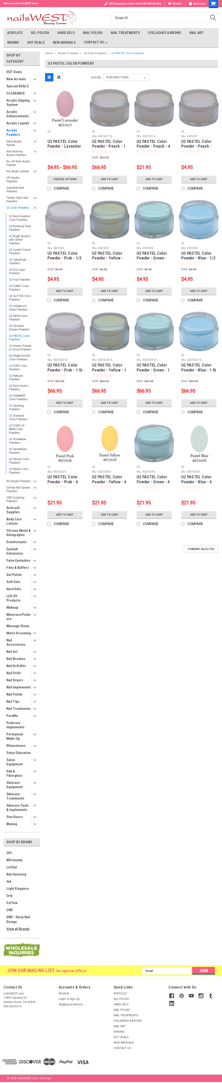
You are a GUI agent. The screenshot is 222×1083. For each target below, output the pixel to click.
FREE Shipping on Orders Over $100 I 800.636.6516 (132, 3)
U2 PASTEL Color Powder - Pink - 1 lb (64, 367)
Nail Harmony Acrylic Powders (16, 153)
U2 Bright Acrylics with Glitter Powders (20, 239)
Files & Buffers (17, 567)
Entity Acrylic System (14, 143)
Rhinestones (15, 746)
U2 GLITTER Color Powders (20, 297)
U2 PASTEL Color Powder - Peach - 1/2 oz (196, 146)
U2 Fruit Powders (19, 279)
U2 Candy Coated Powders (19, 251)
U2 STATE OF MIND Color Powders (17, 429)
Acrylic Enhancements (17, 114)
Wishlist (175, 3)
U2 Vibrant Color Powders (19, 460)
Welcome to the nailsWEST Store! (21, 3)
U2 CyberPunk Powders (17, 261)
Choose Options (65, 179)
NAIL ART (197, 33)
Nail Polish (14, 694)
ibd (8, 881)
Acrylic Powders (13, 132)
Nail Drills (13, 673)
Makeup (12, 607)
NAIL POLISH (92, 33)
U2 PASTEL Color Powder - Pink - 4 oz (62, 481)
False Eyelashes (18, 560)
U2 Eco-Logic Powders (17, 271)
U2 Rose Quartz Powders (18, 387)
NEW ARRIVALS (64, 42)
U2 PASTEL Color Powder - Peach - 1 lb (109, 146)
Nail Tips (12, 701)
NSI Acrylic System (17, 171)
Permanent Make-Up (14, 736)
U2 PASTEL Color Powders (19, 337)
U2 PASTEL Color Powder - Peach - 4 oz (153, 146)
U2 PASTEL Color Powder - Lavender (64, 144)
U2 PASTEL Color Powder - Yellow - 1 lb (109, 370)
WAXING (13, 42)
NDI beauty (14, 860)
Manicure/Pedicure (18, 616)
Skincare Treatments (15, 796)
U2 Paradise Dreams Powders (19, 327)
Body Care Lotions (14, 521)
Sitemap (45, 1078)
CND (9, 910)
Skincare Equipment (14, 785)
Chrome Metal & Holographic (18, 532)
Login (62, 999)
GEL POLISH (40, 33)
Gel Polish (14, 575)
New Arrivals (16, 79)
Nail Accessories (15, 642)
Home (49, 53)
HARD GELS (66, 33)
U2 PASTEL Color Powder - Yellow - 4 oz (109, 481)
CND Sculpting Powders (15, 499)
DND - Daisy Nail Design (18, 919)
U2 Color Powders (17, 207)
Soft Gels (13, 582)
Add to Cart (110, 179)
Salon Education (18, 753)
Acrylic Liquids (17, 123)
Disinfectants (16, 542)
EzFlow (12, 903)
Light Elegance (17, 888)
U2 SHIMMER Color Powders (18, 397)
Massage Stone (17, 626)
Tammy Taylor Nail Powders (17, 199)
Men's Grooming (18, 633)
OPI (9, 853)
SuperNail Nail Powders (15, 189)
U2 (49, 131)
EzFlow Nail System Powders (18, 489)
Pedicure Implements (15, 725)
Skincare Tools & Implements (17, 807)
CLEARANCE (15, 93)
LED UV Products (13, 598)
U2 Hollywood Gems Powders (18, 307)
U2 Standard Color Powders (18, 417)
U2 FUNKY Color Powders (19, 287)
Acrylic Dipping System (18, 102)
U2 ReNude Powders (16, 377)
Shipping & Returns (71, 1004)
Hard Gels (13, 589)
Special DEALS (17, 86)
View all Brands (18, 929)
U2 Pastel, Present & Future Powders (20, 347)
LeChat (11, 867)
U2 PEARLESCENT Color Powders (20, 357)
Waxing (11, 824)
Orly (9, 896)
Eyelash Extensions (14, 551)
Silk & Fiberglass (14, 773)
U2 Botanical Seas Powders (20, 227)
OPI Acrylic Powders (12, 179)
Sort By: (96, 77)
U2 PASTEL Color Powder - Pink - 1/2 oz (64, 258)
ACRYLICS (15, 33)
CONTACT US (96, 42)
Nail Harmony (16, 874)
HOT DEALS (36, 42)
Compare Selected (201, 549)
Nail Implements (18, 687)
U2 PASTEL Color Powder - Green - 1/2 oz (152, 258)
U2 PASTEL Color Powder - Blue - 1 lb (198, 367)
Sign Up (74, 999)
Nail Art (12, 652)
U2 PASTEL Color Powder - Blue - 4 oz (196, 481)
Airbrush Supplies (13, 510)
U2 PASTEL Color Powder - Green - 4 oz (153, 481)
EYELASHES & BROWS (164, 33)
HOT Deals (14, 72)
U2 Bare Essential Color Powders (19, 217)
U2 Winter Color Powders (18, 470)
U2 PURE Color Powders (18, 367)
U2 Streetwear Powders (17, 440)
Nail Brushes (15, 659)
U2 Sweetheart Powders (18, 450)
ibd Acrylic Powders (18, 481)
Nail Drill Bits (16, 666)
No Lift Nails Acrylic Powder (18, 163)
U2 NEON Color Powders (18, 317)
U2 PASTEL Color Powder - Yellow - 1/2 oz (107, 258)
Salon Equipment (14, 762)
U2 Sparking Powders (16, 407)
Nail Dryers (14, 680)
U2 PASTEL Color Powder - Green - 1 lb (153, 370)
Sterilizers (14, 817)
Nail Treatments (18, 708)
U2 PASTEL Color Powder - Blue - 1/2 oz (198, 258)
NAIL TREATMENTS (125, 33)
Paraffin (12, 716)
